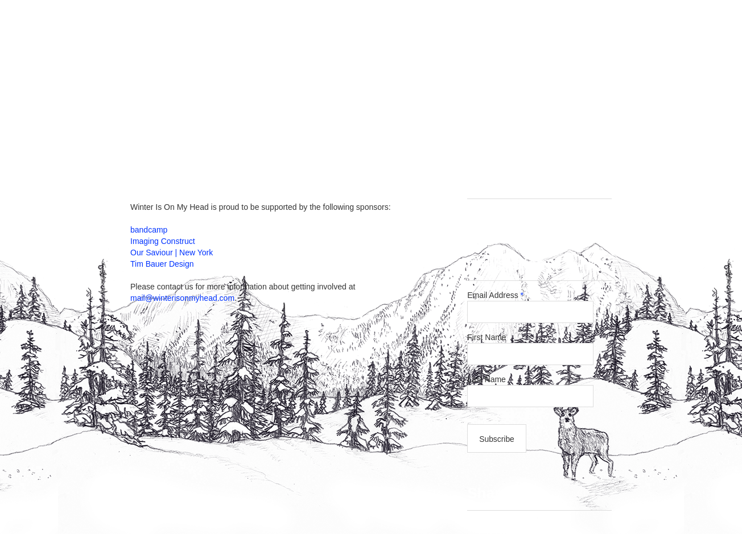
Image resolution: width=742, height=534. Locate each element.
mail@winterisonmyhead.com (182, 298)
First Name (486, 337)
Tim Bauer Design (162, 263)
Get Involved (379, 135)
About (446, 135)
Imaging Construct (162, 241)
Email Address (495, 295)
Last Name (489, 379)
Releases (304, 135)
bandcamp (148, 229)
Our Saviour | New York (171, 252)
